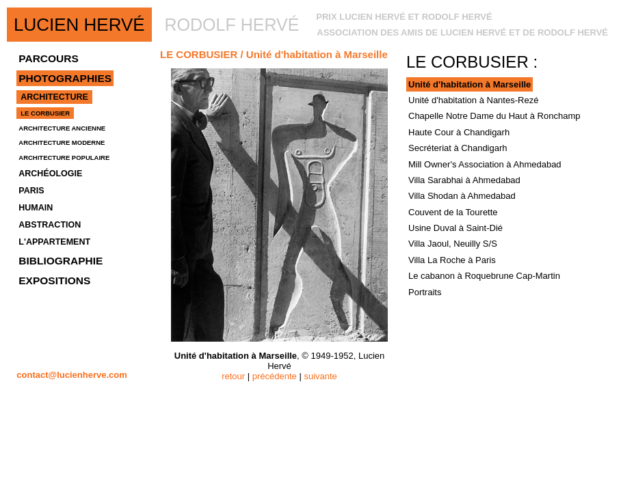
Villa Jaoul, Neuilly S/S (452, 243)
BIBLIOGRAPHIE (60, 260)
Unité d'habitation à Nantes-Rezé (473, 100)
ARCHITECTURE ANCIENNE (61, 128)
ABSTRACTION (49, 225)
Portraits (424, 292)
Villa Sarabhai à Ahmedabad (464, 180)
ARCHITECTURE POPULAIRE (63, 157)
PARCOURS (48, 58)
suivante (320, 376)
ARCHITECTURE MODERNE (61, 142)
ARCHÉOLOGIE (50, 173)
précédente (274, 376)
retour (233, 376)
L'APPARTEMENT (54, 242)
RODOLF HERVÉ (232, 24)
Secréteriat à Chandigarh (457, 148)
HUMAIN (35, 208)
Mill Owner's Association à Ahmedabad (484, 164)
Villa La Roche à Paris (452, 260)
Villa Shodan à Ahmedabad (462, 196)
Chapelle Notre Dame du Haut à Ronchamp (494, 116)
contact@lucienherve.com (71, 375)
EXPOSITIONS (54, 280)
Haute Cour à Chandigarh (459, 132)
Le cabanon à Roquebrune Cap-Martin (484, 276)
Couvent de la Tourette (453, 212)
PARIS (31, 190)
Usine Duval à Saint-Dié (455, 228)
